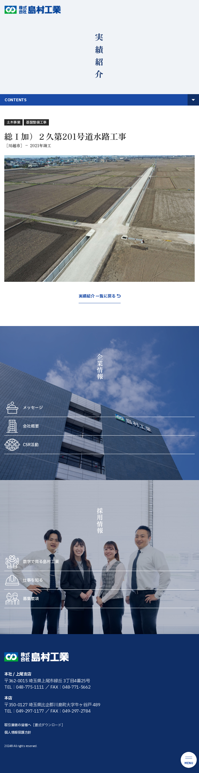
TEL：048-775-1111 (24, 687)
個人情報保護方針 (17, 732)
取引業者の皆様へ (34, 725)
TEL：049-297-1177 (24, 711)
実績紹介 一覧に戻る (97, 296)
